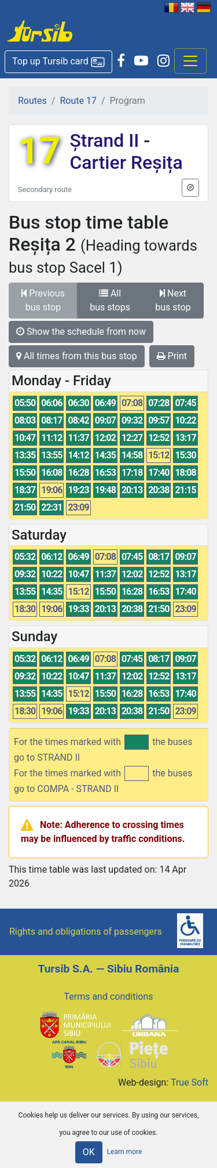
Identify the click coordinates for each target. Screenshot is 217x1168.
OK (89, 1152)
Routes (32, 100)
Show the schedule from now (81, 331)
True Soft (189, 1082)
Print (172, 355)
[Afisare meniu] (190, 61)
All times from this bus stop (76, 355)
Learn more (124, 1152)
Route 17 (78, 100)
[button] (58, 61)
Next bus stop (172, 300)
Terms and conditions (108, 996)
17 (39, 151)
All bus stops (110, 300)
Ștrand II (106, 140)
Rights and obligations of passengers (85, 931)
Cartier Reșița (125, 162)
